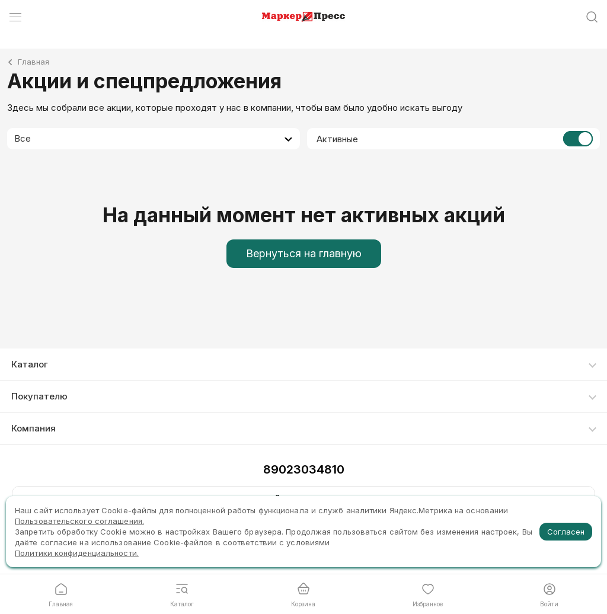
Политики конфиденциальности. (77, 553)
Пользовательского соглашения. (79, 521)
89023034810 (303, 469)
